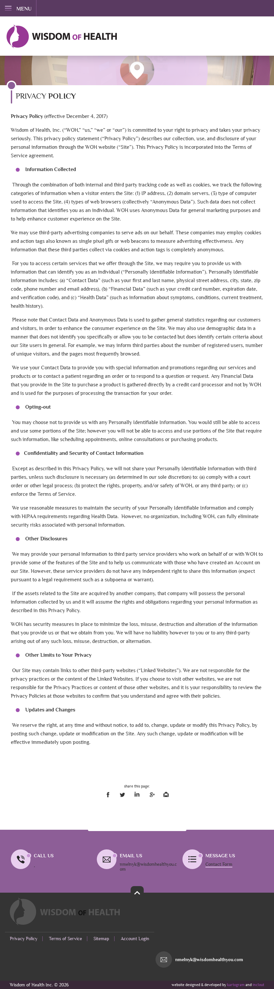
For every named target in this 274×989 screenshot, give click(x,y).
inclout (258, 985)
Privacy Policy (23, 938)
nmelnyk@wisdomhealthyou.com (209, 959)
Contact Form (218, 864)
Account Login (135, 938)
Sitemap (101, 938)
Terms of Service (65, 938)
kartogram (235, 985)
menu (18, 9)
